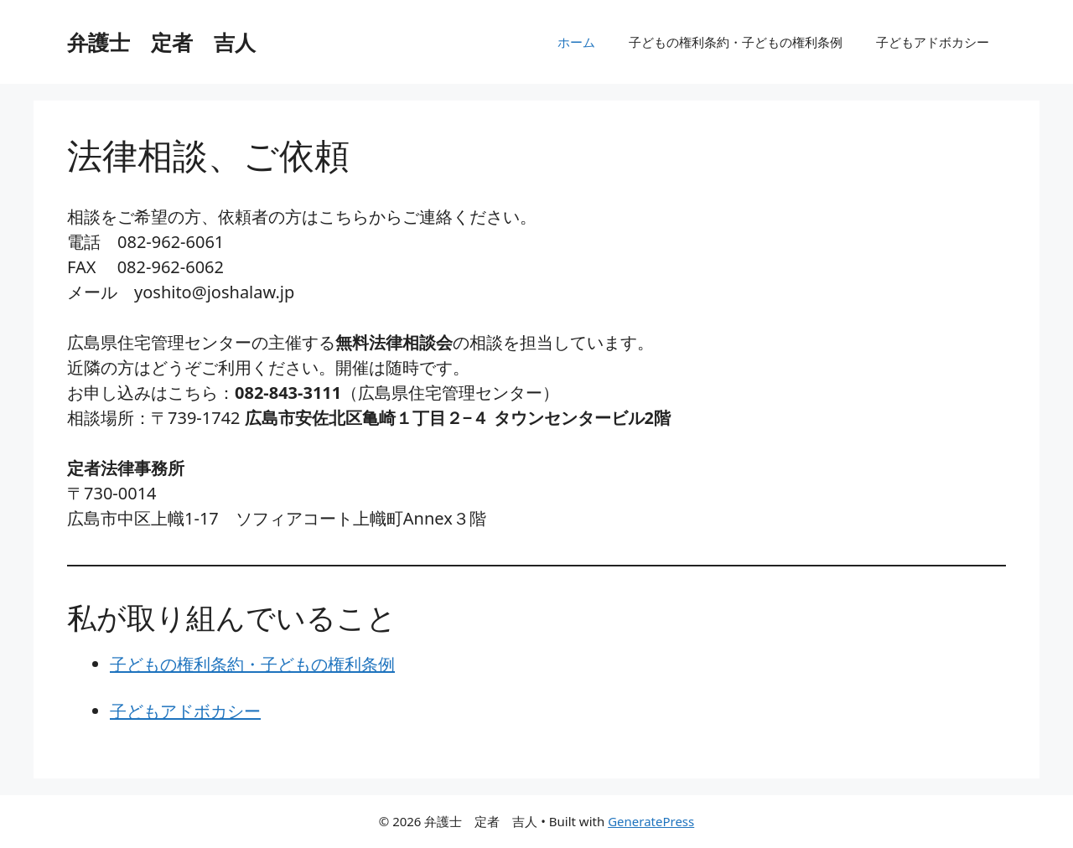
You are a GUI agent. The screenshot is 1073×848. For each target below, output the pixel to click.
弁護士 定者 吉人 (161, 42)
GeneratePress (651, 821)
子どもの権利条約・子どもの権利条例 (735, 42)
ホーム (576, 42)
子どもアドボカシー (932, 42)
